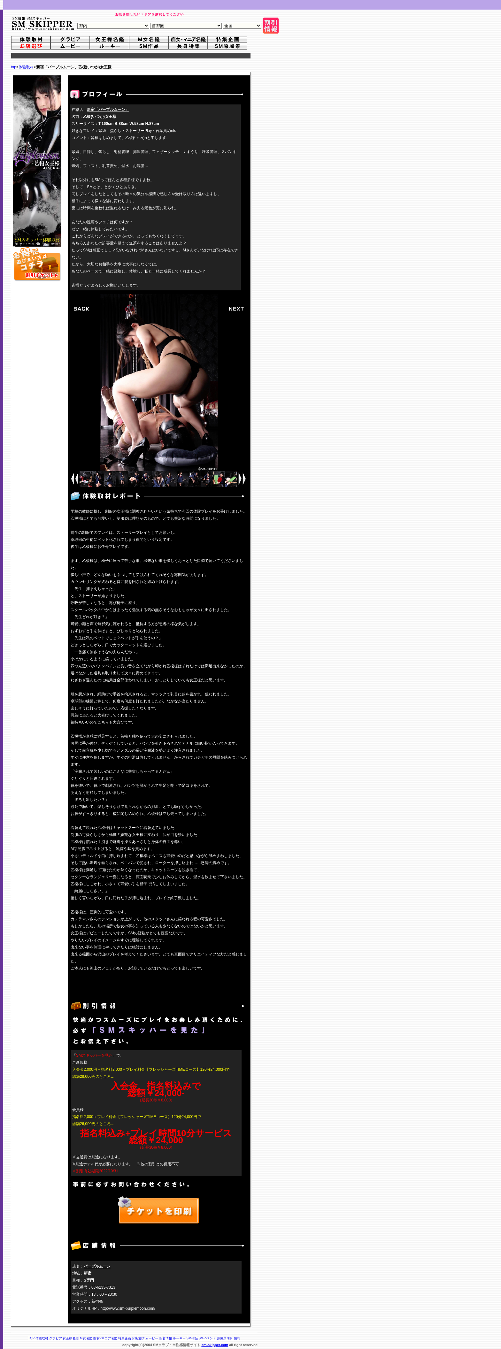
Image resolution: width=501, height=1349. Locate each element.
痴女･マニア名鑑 (105, 1338)
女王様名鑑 (71, 1338)
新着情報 (165, 1338)
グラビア (55, 1338)
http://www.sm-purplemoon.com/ (128, 1308)
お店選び (138, 1338)
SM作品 (192, 1338)
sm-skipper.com (214, 1345)
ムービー (151, 1338)
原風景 (222, 1338)
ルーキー (179, 1338)
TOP (31, 1338)
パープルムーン (97, 1266)
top (13, 67)
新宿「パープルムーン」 (108, 109)
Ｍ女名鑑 (86, 1338)
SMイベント (207, 1338)
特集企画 (124, 1338)
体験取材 (26, 67)
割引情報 (233, 1338)
